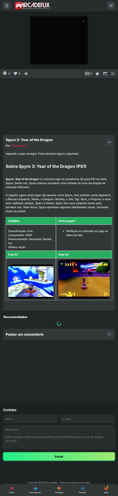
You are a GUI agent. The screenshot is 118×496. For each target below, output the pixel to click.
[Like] (16, 73)
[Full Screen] (112, 73)
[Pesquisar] (111, 6)
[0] (6, 73)
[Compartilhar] (25, 73)
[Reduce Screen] (105, 73)
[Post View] (88, 73)
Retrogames (19, 145)
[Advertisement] (59, 105)
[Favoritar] (97, 73)
